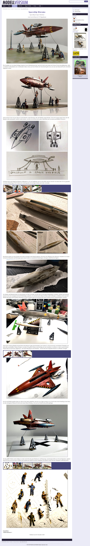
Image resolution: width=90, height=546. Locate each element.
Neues (9, 5)
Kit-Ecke (20, 5)
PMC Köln (74, 17)
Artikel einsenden (77, 11)
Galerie (14, 5)
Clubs (40, 5)
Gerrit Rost (81, 48)
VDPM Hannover (7, 532)
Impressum (43, 544)
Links (47, 544)
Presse (35, 5)
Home (4, 5)
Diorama (80, 76)
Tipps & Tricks (28, 5)
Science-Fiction (17, 8)
